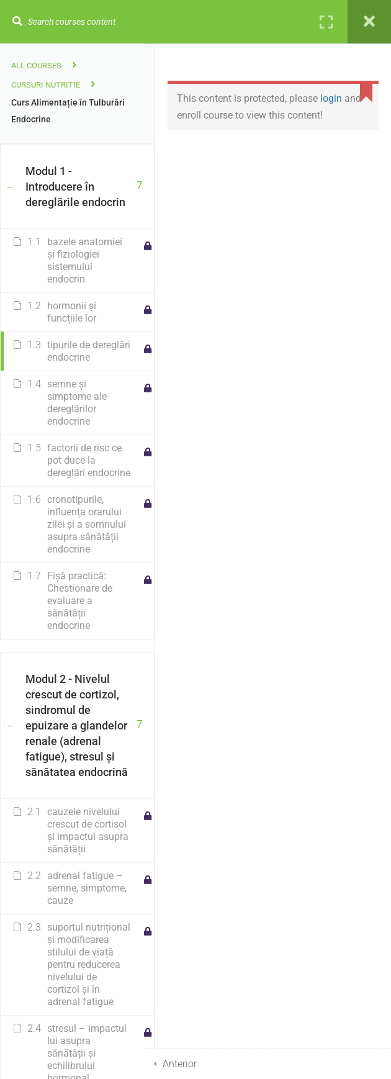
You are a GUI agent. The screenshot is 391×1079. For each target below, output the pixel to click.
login (331, 98)
